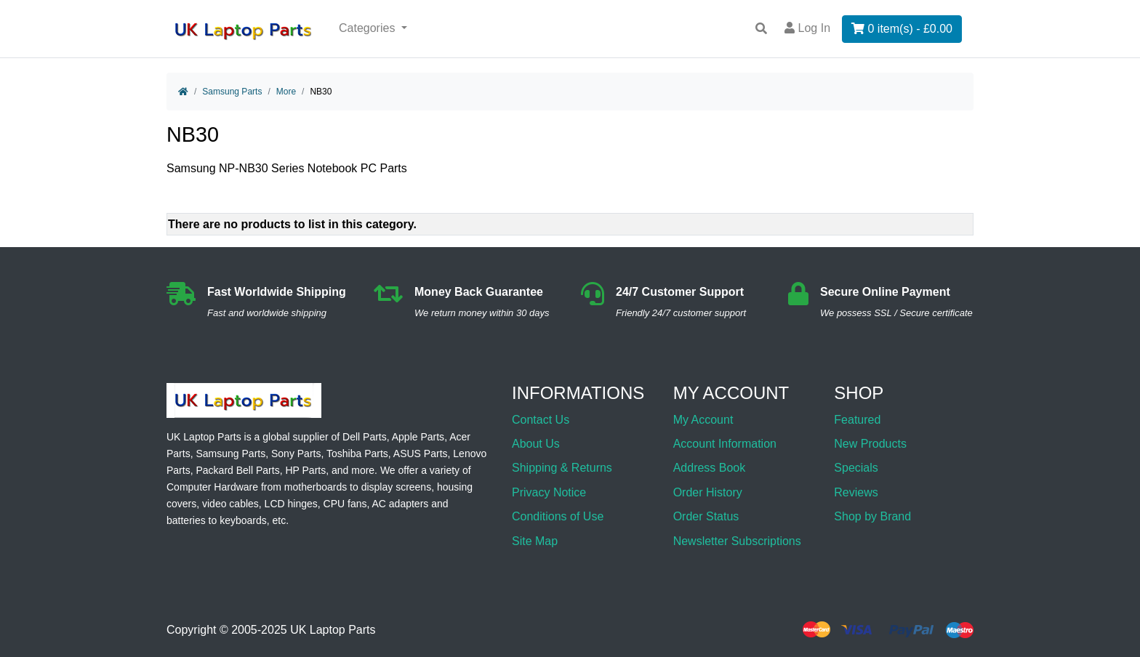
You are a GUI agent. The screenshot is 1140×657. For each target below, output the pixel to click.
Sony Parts (296, 453)
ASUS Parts (420, 453)
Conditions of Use (557, 516)
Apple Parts (418, 437)
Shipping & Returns (562, 467)
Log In (807, 28)
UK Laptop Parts (332, 630)
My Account (703, 420)
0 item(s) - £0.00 (901, 29)
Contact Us (540, 420)
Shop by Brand (872, 516)
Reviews (856, 492)
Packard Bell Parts (237, 470)
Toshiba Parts (357, 453)
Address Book (709, 467)
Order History (707, 492)
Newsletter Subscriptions (737, 541)
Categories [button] (368, 28)
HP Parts (305, 470)
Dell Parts (364, 437)
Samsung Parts (232, 91)
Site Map (535, 541)
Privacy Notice (549, 492)
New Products (870, 444)
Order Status (706, 516)
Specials (856, 467)
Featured (857, 420)
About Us (536, 444)
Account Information (724, 444)
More (286, 91)
